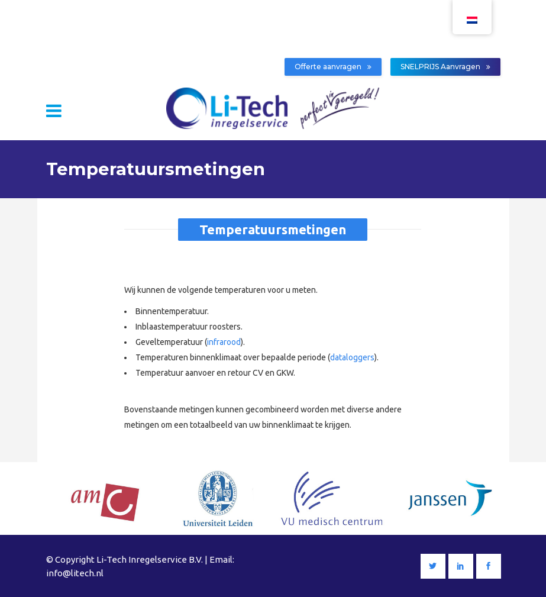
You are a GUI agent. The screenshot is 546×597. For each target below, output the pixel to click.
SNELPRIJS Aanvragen (445, 66)
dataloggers (352, 357)
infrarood (224, 342)
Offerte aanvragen (333, 66)
